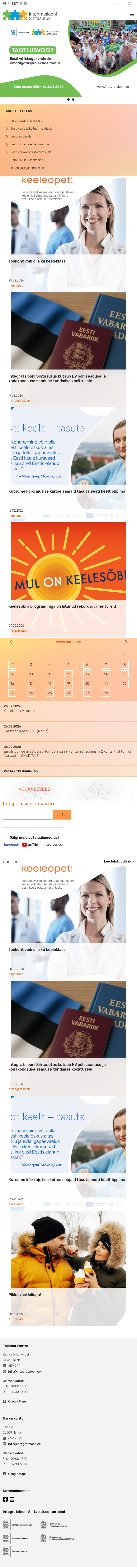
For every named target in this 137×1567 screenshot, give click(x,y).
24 (31, 693)
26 (68, 693)
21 (106, 683)
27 (87, 693)
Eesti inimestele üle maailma (30, 144)
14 (106, 674)
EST (15, 4)
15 (124, 674)
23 (12, 693)
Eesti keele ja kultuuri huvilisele (31, 128)
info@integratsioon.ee (24, 1371)
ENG (6, 4)
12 (68, 674)
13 (87, 674)
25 (50, 693)
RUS (23, 4)
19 (68, 683)
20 (87, 683)
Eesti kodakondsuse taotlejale (31, 152)
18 (49, 683)
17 (31, 683)
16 (12, 683)
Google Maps (17, 1401)
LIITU (61, 814)
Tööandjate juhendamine (27, 168)
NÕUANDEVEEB (34, 789)
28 (106, 693)
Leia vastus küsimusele (26, 121)
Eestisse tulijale (21, 136)
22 (125, 683)
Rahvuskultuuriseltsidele (27, 160)
